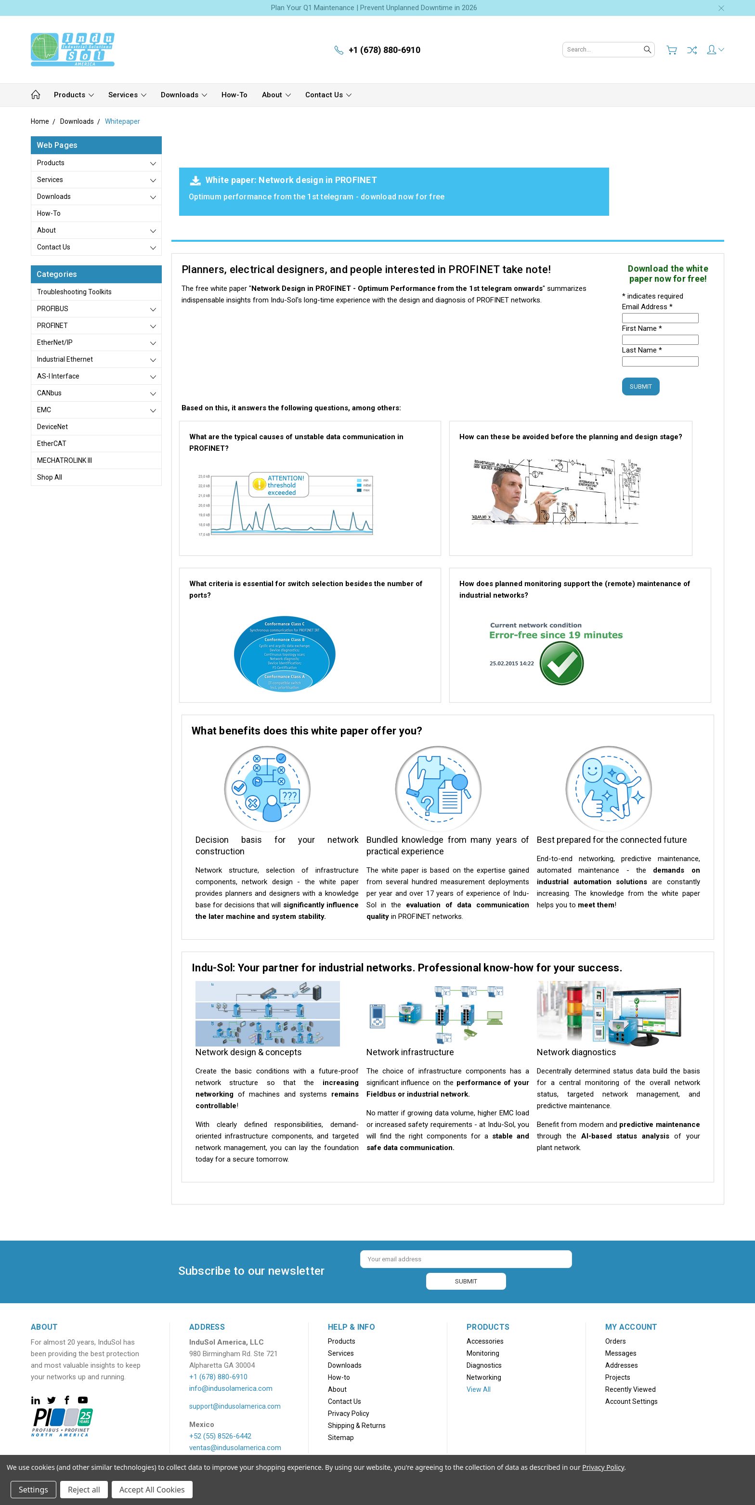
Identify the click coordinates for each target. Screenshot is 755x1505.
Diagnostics (484, 1364)
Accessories (485, 1340)
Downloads (184, 95)
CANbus (49, 393)
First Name (642, 328)
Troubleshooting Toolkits (74, 292)
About (276, 95)
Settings (33, 1489)
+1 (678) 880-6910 (218, 1376)
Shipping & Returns (357, 1424)
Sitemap (341, 1436)
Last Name (642, 350)
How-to (234, 95)
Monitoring (483, 1352)
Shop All (49, 477)
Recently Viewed (630, 1388)
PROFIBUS (52, 309)
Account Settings (631, 1400)
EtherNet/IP (55, 342)
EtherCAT (51, 443)
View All (479, 1388)
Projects (617, 1376)
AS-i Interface (58, 376)
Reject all (84, 1489)
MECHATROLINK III (64, 460)
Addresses (621, 1364)
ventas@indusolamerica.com (235, 1446)
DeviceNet (52, 427)
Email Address (647, 306)
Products (74, 95)
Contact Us (328, 95)
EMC (44, 410)
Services (127, 95)
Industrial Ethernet (65, 359)
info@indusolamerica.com (231, 1387)
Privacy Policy (348, 1412)
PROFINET (52, 325)
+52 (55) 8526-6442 (220, 1435)
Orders (615, 1340)
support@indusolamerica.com (235, 1405)
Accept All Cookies (152, 1489)
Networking (484, 1376)
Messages (621, 1352)
